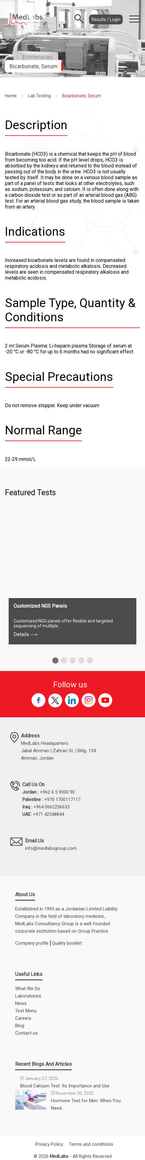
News (21, 1003)
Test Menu (25, 1011)
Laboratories (28, 996)
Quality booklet (67, 943)
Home (11, 95)
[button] (55, 660)
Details (25, 634)
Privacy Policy (49, 1144)
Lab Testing (39, 95)
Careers (23, 1018)
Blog (19, 1025)
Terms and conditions (91, 1144)
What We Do (27, 988)
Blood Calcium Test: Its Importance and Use (64, 1086)
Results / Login (106, 19)
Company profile (32, 943)
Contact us (26, 1033)
